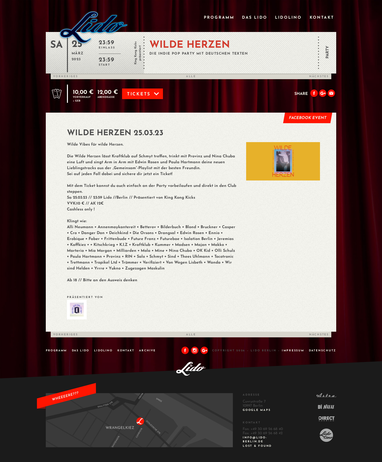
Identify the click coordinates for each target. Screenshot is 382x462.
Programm (219, 18)
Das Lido (254, 18)
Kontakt (322, 18)
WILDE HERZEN (189, 45)
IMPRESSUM (293, 350)
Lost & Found (257, 446)
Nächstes (319, 76)
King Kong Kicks (135, 53)
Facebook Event (308, 118)
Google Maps (257, 410)
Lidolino (288, 18)
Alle (191, 76)
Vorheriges (65, 76)
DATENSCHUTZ (322, 350)
